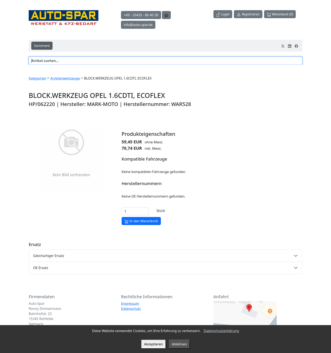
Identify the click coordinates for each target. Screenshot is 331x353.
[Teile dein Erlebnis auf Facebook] (296, 45)
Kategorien (37, 78)
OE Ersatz (40, 267)
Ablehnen (179, 344)
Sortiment (42, 45)
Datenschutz (131, 308)
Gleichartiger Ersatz (48, 255)
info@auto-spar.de (138, 24)
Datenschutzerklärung (221, 330)
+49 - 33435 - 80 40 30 (141, 15)
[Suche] (165, 61)
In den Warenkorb (141, 221)
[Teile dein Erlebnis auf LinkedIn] (289, 45)
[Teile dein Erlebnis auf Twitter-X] (282, 45)
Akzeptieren (153, 344)
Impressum (130, 303)
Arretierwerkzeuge (65, 78)
